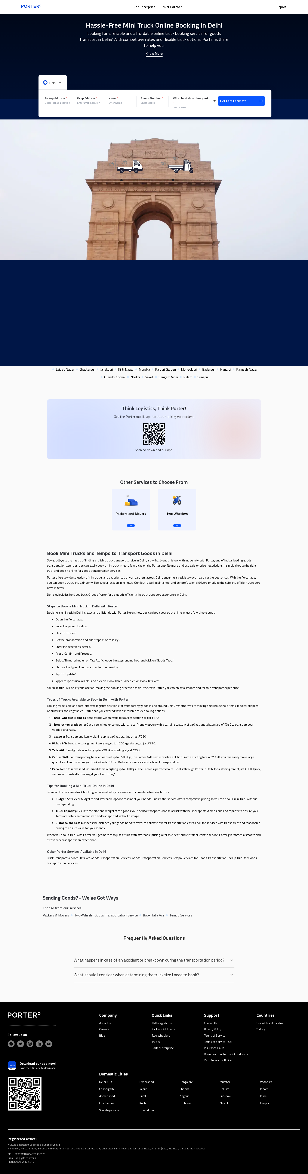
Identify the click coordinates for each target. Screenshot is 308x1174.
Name (113, 98)
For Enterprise (144, 6)
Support (281, 6)
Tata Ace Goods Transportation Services (105, 858)
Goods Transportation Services (152, 858)
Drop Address (87, 98)
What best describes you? (190, 100)
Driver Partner (171, 6)
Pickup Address (56, 98)
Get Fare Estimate (241, 101)
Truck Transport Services (62, 858)
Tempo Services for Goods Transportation (200, 858)
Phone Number (152, 98)
